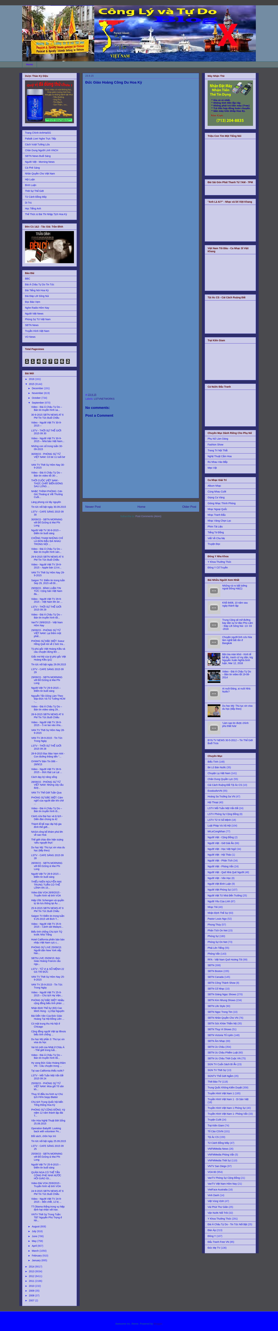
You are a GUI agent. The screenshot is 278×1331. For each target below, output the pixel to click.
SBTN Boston (215, 971)
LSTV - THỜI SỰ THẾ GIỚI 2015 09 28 (46, 747)
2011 (32, 1281)
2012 (32, 1276)
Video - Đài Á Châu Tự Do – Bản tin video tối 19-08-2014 (236, 674)
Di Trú (28, 202)
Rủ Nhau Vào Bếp (217, 462)
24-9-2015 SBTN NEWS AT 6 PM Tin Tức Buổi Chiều (47, 1192)
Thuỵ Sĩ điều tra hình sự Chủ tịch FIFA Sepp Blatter (47, 1096)
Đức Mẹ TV (214, 1247)
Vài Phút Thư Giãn (218, 1207)
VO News (30, 336)
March (35, 1250)
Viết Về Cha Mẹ (216, 538)
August (36, 1226)
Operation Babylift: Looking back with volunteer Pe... (46, 1130)
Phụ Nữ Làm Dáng (218, 438)
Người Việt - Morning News (40, 161)
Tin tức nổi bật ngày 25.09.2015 (48, 1141)
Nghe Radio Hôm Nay (37, 307)
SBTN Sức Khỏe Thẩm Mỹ (222, 1023)
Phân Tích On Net (217, 930)
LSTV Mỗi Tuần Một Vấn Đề (223, 808)
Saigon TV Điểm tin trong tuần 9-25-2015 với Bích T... (47, 917)
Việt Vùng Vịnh (216, 1201)
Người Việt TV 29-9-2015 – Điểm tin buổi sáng (46, 689)
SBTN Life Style (216, 1006)
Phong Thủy (214, 924)
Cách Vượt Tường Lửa (37, 144)
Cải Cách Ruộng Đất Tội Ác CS (225, 785)
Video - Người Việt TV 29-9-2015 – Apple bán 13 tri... (46, 566)
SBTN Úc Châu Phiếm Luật (223, 1052)
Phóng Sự (213, 936)
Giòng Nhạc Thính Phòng (222, 503)
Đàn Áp (212, 1230)
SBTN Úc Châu (216, 1046)
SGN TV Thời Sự (217, 1070)
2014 (32, 1266)
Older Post (189, 506)
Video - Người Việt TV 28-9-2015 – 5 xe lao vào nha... (46, 724)
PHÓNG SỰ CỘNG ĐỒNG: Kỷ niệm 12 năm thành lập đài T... (48, 1112)
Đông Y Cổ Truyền (218, 567)
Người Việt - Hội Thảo (219, 854)
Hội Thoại (213, 802)
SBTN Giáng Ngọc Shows (222, 994)
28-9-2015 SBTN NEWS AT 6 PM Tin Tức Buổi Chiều (47, 716)
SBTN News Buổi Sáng (38, 156)
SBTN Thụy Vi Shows (219, 1029)
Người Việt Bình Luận (219, 883)
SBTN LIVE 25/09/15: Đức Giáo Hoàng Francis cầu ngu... (46, 961)
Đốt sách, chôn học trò (43, 1136)
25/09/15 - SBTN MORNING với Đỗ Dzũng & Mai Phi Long (46, 1156)
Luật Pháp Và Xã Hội (219, 825)
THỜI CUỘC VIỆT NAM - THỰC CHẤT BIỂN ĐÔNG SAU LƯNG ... (47, 483)
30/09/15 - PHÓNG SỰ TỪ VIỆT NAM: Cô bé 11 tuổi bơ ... (48, 457)
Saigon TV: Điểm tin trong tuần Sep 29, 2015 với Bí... (48, 582)
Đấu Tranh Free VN (218, 1241)
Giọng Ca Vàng (216, 497)
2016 (32, 379)
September (38, 402)
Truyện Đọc (214, 544)
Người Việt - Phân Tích (220, 860)
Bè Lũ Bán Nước (217, 767)
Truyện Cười (214, 1119)
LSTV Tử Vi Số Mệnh (219, 819)
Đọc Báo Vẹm (32, 301)
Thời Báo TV (214, 1081)
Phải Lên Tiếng (216, 947)
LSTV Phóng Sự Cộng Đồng (223, 814)
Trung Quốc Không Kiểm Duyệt (225, 1087)
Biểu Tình (213, 761)
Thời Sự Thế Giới (34, 191)
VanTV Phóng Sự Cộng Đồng (224, 1177)
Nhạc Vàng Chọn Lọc (219, 520)
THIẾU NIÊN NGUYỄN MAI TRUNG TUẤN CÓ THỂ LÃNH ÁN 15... (46, 884)
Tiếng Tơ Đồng (216, 532)
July (34, 1231)
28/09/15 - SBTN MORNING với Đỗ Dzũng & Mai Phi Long (46, 866)
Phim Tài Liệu (215, 526)
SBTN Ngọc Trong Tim (220, 1011)
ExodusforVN (215, 790)
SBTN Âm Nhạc (216, 1041)
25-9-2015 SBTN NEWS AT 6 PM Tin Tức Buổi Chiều (47, 910)
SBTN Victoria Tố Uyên (220, 1035)
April (34, 1245)
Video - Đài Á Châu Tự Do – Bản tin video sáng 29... (46, 708)
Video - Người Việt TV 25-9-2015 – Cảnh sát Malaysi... (47, 925)
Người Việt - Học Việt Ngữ (222, 849)
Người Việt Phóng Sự (219, 889)
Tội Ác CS (213, 1137)
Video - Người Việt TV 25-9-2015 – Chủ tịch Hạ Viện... (47, 994)
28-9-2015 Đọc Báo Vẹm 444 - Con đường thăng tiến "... (48, 755)
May (34, 1241)
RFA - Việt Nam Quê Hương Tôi (225, 959)
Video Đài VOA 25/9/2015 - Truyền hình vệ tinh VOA (46, 1185)
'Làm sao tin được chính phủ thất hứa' (235, 724)
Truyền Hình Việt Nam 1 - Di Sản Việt (228, 1099)
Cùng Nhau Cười (217, 491)
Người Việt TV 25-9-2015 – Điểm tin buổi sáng (46, 1166)
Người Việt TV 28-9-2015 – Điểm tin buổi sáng (46, 875)
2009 (32, 1290)
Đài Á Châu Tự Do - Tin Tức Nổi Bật (227, 1224)
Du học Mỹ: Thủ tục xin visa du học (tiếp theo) (48, 849)
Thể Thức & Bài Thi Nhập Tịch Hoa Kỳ (46, 214)
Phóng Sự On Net (217, 942)
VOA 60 (212, 1172)
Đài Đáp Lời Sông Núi (37, 296)
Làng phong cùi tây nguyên (46, 502)
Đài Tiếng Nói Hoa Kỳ (37, 290)
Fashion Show (215, 444)
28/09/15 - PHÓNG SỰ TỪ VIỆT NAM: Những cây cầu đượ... (47, 784)
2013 (32, 1271)
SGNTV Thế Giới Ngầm (220, 1076)
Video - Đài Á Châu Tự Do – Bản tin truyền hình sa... (46, 408)
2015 (32, 384)
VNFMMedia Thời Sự (219, 1160)
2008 (32, 1295)
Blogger (158, 1323)
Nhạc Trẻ (213, 907)
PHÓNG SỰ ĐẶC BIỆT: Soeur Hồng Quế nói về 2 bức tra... (48, 642)
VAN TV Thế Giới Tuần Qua (46, 792)
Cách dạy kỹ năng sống (44, 777)
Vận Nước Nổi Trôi (218, 1212)
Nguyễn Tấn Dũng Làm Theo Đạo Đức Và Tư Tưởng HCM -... (48, 698)
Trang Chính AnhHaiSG (38, 132)
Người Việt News (34, 313)
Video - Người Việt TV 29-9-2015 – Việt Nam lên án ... (46, 600)
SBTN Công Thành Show (221, 982)
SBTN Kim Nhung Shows (221, 1000)
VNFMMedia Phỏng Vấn (221, 1154)
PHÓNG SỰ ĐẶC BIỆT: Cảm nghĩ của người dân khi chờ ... (47, 800)
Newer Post (93, 506)
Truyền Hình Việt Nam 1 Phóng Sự (227, 1108)
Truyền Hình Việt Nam (37, 331)
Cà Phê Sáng (32, 167)
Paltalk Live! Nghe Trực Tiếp (40, 138)
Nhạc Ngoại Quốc (217, 509)
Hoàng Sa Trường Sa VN (221, 796)
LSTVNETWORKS (104, 398)
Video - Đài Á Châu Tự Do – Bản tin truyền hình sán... (46, 550)
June (35, 1236)
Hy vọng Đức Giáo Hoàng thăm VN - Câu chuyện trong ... (48, 1064)
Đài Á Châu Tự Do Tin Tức (39, 284)
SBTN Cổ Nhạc (216, 988)
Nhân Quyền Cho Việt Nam (40, 173)
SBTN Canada (216, 977)
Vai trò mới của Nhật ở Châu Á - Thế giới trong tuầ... (48, 1049)
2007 (32, 1300)
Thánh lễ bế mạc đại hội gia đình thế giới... (46, 825)
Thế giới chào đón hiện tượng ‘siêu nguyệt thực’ (47, 841)
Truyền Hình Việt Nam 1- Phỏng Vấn (228, 1113)
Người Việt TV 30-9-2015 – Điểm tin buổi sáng (46, 532)
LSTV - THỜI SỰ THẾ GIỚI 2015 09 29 (46, 608)
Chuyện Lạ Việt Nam (219, 773)
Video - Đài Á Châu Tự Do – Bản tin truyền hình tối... (46, 616)
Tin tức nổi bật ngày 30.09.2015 (48, 506)
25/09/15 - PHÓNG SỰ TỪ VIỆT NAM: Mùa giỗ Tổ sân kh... (47, 1086)
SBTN (211, 965)
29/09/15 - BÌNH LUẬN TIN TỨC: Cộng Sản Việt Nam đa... (46, 591)
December (38, 388)
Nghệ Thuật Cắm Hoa (220, 456)
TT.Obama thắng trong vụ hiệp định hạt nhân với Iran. (48, 1208)
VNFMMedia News (218, 1148)
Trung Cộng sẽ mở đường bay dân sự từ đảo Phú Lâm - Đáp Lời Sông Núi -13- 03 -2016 (237, 624)
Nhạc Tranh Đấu (217, 514)
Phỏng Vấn (214, 953)
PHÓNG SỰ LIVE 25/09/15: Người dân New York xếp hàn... (46, 950)
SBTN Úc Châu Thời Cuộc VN (224, 1058)
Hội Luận (30, 179)
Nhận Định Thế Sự (218, 912)
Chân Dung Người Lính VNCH (41, 150)
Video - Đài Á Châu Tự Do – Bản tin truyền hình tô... (46, 810)
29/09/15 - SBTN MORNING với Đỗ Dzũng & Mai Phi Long (46, 680)
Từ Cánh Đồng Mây (36, 196)
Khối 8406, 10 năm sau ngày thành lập (235, 604)
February (37, 1255)
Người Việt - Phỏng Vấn (220, 866)
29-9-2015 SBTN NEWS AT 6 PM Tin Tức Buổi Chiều (47, 558)
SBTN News (31, 325)
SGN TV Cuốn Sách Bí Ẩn (222, 1064)
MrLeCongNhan (216, 831)
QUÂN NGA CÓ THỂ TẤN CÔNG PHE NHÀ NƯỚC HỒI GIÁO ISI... (46, 1175)
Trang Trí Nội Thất (217, 450)
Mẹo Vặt (212, 467)
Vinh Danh (213, 1195)
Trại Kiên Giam (216, 1125)
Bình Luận (30, 185)
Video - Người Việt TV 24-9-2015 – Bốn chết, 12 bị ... (46, 1200)
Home (29, 64)
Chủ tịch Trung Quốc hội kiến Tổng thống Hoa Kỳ (47, 1103)
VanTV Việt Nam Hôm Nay (222, 1183)
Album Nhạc (214, 485)
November (38, 393)
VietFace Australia (218, 1189)
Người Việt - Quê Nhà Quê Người (226, 872)
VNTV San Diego (217, 1166)
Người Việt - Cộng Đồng (221, 837)
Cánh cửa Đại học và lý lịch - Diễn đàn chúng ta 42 (47, 818)
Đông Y (212, 1236)
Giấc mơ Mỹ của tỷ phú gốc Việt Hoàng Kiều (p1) (48, 658)
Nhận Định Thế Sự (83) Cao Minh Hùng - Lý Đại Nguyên (47, 1009)
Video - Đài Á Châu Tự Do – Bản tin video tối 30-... (46, 474)
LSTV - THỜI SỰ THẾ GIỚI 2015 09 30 (46, 432)
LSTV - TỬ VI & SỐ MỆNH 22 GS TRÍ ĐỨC (47, 970)
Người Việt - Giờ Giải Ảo (221, 843)
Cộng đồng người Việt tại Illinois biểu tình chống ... (48, 1033)
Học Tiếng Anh (33, 208)
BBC (27, 278)
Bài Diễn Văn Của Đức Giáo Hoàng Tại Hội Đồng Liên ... (47, 1017)
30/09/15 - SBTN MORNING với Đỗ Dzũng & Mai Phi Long (46, 522)
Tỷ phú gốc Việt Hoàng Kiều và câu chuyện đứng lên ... (48, 650)
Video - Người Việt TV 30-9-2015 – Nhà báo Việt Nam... (47, 440)
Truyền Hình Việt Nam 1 (221, 1093)
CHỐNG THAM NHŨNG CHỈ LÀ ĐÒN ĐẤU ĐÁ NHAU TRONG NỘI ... (47, 541)
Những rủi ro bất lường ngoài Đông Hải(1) (234, 587)
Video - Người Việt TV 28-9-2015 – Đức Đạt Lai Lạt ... (46, 771)
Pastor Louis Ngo (217, 918)
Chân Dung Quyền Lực (220, 779)
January (36, 1260)
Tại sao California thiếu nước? (47, 1070)
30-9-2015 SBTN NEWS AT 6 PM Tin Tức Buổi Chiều (47, 416)
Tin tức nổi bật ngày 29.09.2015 (48, 664)
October (36, 397)
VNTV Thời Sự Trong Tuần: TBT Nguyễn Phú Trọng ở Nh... (46, 1217)
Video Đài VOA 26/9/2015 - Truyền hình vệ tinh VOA (46, 894)
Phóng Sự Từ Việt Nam (38, 319)
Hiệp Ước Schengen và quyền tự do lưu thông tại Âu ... (47, 902)
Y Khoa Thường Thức (219, 561)
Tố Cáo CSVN (215, 1131)
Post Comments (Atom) (148, 516)
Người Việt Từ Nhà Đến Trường (225, 895)
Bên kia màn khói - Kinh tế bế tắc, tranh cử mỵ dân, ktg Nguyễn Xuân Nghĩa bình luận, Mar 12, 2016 (237, 659)
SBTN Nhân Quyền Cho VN (223, 1017)
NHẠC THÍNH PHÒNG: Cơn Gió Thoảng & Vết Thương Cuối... (47, 494)
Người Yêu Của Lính (219, 901)
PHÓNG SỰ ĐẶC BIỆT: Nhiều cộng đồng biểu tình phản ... (47, 1002)
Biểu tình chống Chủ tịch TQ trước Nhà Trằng (46, 933)
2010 (32, 1286)
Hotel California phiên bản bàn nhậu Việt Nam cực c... (48, 941)
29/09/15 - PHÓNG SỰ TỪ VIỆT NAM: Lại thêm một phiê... (46, 633)
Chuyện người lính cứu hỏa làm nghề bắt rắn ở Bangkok (237, 640)
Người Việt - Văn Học (219, 878)
